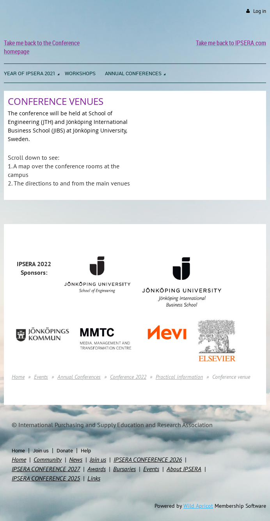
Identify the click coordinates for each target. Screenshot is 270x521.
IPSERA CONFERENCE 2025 (46, 478)
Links (93, 478)
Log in (259, 11)
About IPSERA (184, 469)
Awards (96, 469)
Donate (65, 450)
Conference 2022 (128, 376)
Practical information (179, 376)
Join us (41, 450)
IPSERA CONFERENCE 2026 (148, 459)
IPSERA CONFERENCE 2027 (46, 469)
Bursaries (124, 469)
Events (41, 376)
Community (48, 459)
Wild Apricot (198, 505)
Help (86, 450)
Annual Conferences (79, 376)
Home (18, 376)
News (75, 459)
